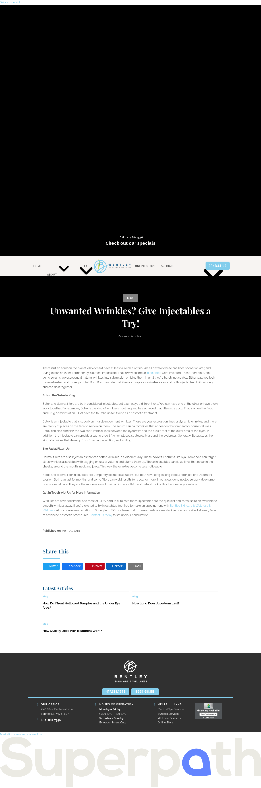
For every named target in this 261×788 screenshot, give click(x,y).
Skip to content (10, 2)
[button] (51, 566)
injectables (153, 373)
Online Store (165, 722)
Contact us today (101, 515)
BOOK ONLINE (145, 691)
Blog (130, 298)
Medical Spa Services (171, 709)
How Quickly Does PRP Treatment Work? (72, 631)
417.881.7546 (115, 691)
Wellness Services (169, 718)
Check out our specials (131, 243)
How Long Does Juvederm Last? (155, 603)
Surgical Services (168, 713)
